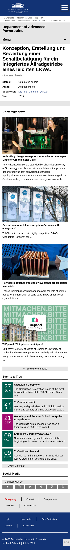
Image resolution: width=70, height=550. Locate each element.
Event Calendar (16, 465)
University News (13, 112)
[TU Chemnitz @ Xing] (41, 487)
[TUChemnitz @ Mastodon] (52, 487)
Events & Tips (12, 376)
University (9, 505)
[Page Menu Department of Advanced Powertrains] (35, 39)
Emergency (11, 499)
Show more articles (36, 368)
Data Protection (49, 519)
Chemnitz (29, 505)
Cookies (9, 525)
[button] (61, 8)
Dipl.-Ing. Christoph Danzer (33, 91)
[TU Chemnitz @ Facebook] (7, 487)
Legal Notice (26, 519)
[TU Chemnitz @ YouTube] (63, 487)
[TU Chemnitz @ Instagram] (19, 487)
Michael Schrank (11, 543)
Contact (30, 499)
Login (7, 519)
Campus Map (50, 499)
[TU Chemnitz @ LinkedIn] (30, 487)
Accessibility (29, 525)
